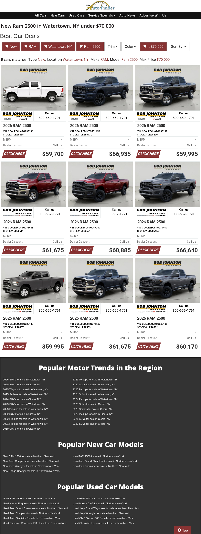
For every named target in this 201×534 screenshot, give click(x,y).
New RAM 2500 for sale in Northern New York (98, 456)
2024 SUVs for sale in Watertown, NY (94, 394)
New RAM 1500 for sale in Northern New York (29, 456)
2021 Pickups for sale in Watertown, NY (25, 423)
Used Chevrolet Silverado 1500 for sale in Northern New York (35, 524)
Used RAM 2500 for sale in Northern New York (99, 498)
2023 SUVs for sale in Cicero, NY (91, 404)
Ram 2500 (89, 46)
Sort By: (178, 47)
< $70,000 (153, 46)
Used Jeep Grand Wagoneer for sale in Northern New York (106, 508)
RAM (30, 46)
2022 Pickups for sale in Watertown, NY (25, 418)
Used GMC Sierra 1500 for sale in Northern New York (103, 518)
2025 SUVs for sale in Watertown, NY (94, 384)
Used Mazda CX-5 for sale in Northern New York (100, 503)
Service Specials (101, 15)
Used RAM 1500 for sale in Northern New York (29, 498)
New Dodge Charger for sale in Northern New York (31, 471)
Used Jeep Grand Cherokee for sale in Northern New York (36, 508)
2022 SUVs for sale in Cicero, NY (22, 413)
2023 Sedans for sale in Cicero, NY (92, 409)
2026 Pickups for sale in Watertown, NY (95, 379)
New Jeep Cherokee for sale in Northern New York (101, 466)
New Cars (57, 15)
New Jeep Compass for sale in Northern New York (31, 461)
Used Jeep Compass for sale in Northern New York (31, 513)
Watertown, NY (58, 46)
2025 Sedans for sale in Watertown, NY (25, 394)
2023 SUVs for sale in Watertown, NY (24, 404)
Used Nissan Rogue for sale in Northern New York (31, 503)
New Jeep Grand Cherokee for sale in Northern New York (105, 461)
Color (130, 47)
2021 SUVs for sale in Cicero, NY (91, 418)
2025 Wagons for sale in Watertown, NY (25, 389)
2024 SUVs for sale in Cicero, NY (22, 399)
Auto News (127, 15)
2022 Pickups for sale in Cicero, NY (93, 413)
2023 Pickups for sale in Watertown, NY (25, 409)
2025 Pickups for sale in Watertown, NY (95, 389)
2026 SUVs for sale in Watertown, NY (24, 379)
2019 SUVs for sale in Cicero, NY (22, 428)
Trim (112, 47)
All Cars (41, 15)
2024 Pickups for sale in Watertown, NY (95, 399)
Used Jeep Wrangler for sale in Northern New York (101, 513)
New (11, 46)
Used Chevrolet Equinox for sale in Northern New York (103, 523)
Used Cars (76, 15)
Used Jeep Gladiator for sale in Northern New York (31, 518)
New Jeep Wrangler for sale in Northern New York (31, 466)
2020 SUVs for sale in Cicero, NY (91, 423)
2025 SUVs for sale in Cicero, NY (22, 384)
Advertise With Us (152, 15)
